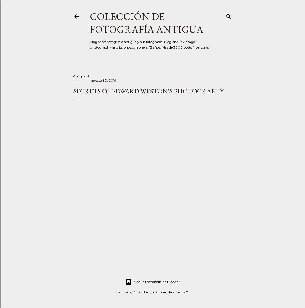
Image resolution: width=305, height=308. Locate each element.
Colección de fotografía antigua (146, 23)
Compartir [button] (81, 76)
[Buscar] (229, 15)
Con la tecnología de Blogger (152, 281)
